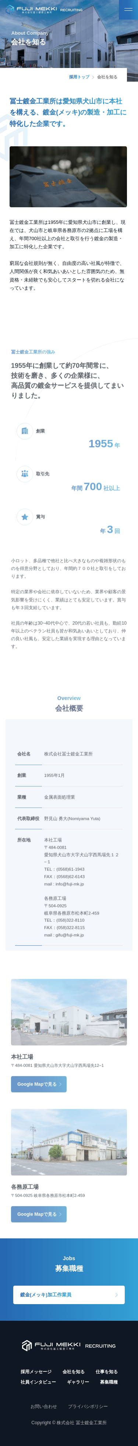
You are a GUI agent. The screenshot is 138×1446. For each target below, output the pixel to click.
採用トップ (79, 77)
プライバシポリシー (88, 1406)
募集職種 (109, 1382)
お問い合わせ (44, 1406)
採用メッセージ (36, 1371)
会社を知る (74, 1371)
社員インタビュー (38, 1382)
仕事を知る (107, 1371)
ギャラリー (78, 1382)
